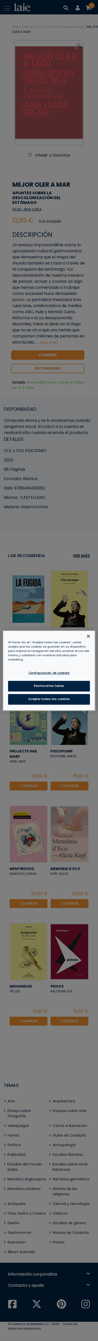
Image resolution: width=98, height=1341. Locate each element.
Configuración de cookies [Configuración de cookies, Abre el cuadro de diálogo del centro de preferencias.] (49, 673)
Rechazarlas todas (49, 686)
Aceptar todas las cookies (49, 699)
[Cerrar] (88, 636)
